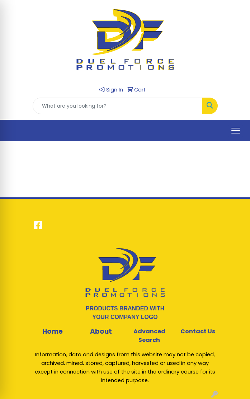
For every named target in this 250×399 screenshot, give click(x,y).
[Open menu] (235, 130)
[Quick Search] (118, 106)
